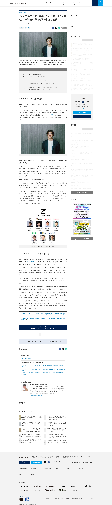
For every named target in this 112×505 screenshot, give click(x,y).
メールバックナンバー (82, 108)
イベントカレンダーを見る (82, 239)
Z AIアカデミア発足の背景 (35, 74)
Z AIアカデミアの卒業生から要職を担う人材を (40, 89)
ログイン (82, 116)
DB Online (40, 3)
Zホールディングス (26, 384)
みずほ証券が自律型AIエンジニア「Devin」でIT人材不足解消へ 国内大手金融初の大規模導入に (31, 450)
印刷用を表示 (23, 375)
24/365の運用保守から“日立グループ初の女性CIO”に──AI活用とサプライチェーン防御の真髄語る (31, 444)
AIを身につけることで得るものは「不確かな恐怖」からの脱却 (43, 87)
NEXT (52, 334)
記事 (64, 3)
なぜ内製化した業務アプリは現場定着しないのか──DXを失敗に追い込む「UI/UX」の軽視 (57, 469)
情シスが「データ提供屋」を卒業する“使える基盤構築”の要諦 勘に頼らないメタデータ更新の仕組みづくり (57, 444)
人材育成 (21, 27)
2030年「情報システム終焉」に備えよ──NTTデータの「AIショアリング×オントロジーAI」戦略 (56, 463)
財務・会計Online (50, 3)
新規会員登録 (81, 112)
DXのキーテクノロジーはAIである (37, 76)
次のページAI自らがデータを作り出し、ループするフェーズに (43, 327)
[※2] (23, 318)
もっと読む (23, 401)
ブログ (44, 501)
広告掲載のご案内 (87, 488)
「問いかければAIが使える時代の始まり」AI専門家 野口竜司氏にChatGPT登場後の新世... (43, 399)
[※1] (23, 314)
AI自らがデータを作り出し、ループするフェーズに (41, 81)
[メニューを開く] (12, 3)
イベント (69, 3)
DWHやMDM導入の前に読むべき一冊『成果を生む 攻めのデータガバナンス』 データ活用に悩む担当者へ (31, 467)
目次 (54, 69)
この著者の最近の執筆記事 (36, 422)
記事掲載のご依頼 (76, 488)
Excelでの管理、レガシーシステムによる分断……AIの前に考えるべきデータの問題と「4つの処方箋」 (57, 450)
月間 (87, 40)
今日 (76, 40)
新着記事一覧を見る (82, 192)
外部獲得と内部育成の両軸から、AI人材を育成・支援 (41, 83)
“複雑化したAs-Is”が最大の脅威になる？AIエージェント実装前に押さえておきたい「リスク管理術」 (56, 456)
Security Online (32, 3)
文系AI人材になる (32, 262)
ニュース (58, 3)
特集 (74, 3)
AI (25, 27)
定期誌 (79, 3)
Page (23, 82)
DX (29, 27)
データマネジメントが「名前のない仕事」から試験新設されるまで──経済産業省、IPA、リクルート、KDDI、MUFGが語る (31, 456)
